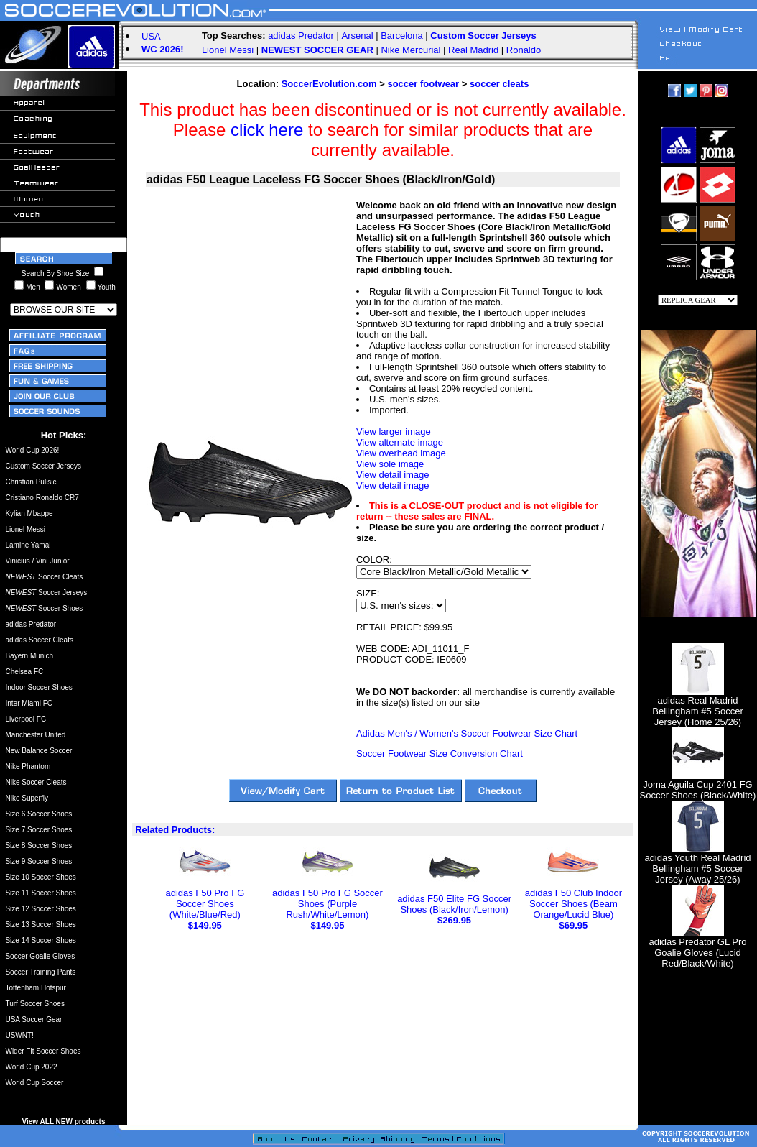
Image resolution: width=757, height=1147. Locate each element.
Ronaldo (523, 50)
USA (151, 36)
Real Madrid (473, 50)
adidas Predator (301, 35)
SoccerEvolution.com (329, 83)
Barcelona (402, 35)
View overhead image (401, 453)
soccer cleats (499, 83)
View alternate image (399, 442)
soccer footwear (423, 83)
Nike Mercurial (410, 50)
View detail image (392, 474)
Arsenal (357, 35)
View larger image (393, 431)
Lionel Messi (228, 50)
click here (267, 129)
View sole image (390, 464)
